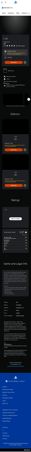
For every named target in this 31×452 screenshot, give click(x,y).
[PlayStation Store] (7, 7)
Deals (17, 13)
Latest (3, 13)
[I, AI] (13, 99)
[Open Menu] (2, 2)
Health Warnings (7, 344)
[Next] (28, 99)
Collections (11, 13)
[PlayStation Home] (15, 2)
